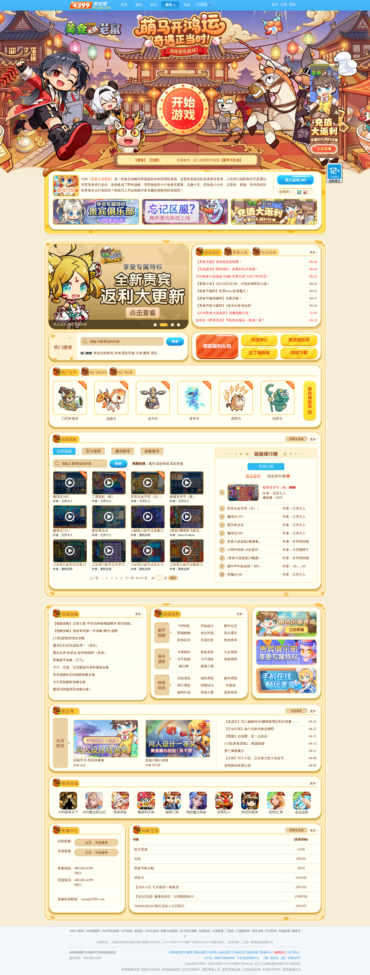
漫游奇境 (230, 692)
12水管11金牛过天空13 (108, 564)
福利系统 (207, 678)
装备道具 (207, 652)
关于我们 (293, 952)
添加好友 (183, 640)
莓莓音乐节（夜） (183, 496)
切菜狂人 (224, 812)
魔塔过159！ (62, 530)
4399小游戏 (77, 931)
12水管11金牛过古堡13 (69, 564)
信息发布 (296, 711)
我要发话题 (296, 830)
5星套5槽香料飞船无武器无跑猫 (187, 530)
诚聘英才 (280, 952)
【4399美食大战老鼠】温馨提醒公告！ (224, 313)
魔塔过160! (61, 496)
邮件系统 (230, 678)
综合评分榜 (276, 476)
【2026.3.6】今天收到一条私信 (156, 887)
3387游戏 (126, 931)
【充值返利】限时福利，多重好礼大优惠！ (227, 269)
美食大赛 (207, 692)
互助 (137, 859)
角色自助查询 (103, 353)
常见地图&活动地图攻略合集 (74, 674)
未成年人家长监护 (219, 952)
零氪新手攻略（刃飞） (69, 660)
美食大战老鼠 (101, 179)
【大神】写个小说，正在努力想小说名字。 (255, 758)
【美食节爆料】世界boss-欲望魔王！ (222, 291)
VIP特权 (184, 626)
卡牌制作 (183, 652)
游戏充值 (259, 340)
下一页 (129, 578)
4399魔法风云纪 (94, 812)
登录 (274, 4)
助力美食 (140, 849)
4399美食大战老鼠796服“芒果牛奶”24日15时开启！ (233, 276)
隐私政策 (252, 952)
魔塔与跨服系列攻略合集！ (72, 689)
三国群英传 (243, 931)
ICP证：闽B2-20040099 (219, 958)
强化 (154, 353)
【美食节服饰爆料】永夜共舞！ (219, 298)
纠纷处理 (239, 952)
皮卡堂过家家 (188, 931)
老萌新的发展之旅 (237, 765)
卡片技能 (183, 659)
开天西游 (271, 931)
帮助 (292, 4)
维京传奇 (257, 931)
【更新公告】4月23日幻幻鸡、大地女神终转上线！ (233, 284)
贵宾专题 (299, 340)
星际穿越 (129, 353)
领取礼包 (217, 347)
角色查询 (230, 640)
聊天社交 (230, 626)
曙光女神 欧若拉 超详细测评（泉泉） (80, 653)
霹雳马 (236, 418)
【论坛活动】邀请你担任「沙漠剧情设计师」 (167, 896)
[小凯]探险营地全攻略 (69, 638)
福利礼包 (183, 692)
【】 (140, 160)
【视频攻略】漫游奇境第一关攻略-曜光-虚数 (85, 631)
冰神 (118, 353)
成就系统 (230, 659)
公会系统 (230, 652)
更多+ (313, 252)
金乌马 (153, 418)
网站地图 (200, 952)
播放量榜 (253, 476)
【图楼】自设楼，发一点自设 (245, 736)
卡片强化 (207, 659)
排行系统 (183, 685)
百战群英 (284, 931)
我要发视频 (296, 439)
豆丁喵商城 (259, 353)
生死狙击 (204, 931)
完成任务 (207, 640)
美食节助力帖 (144, 868)
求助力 (139, 878)
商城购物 (183, 633)
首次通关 (230, 633)
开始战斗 (207, 626)
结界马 (277, 418)
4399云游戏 (152, 931)
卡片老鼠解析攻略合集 (69, 682)
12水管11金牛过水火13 (147, 564)
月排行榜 (265, 467)
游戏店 (138, 931)
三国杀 (229, 931)
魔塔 (147, 353)
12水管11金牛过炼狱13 (186, 564)
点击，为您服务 (96, 842)
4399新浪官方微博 (180, 952)
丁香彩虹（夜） (103, 496)
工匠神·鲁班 (70, 418)
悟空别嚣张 (250, 812)
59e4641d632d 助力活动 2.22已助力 (159, 906)
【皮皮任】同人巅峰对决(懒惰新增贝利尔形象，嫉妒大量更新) (262, 721)
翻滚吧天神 (146, 812)
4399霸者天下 (68, 812)
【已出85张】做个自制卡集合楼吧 (249, 729)
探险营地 (162, 463)
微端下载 (299, 353)
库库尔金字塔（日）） (147, 496)
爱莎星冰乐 (100, 530)
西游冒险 (120, 812)
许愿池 (230, 685)
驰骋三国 (172, 812)
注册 (283, 4)
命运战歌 (301, 812)
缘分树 (184, 666)
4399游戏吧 (93, 931)
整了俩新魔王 (234, 751)
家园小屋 (207, 666)
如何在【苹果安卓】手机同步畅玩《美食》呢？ (230, 320)
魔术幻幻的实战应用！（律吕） (76, 645)
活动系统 (183, 678)
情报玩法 (207, 685)
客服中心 (266, 952)
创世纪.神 (276, 812)
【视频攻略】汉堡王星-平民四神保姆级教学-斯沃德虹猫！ (94, 623)
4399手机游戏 (110, 931)
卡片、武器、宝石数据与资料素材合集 (81, 667)
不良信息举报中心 (248, 958)
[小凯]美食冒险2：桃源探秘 (244, 743)
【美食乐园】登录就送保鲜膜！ (219, 262)
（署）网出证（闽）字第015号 (281, 958)
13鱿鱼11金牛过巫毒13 (147, 530)
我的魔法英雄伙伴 (198, 812)
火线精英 (217, 931)
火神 (139, 353)
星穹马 (194, 418)
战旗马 (111, 418)
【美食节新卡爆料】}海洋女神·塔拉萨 (223, 305)
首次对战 (207, 633)
